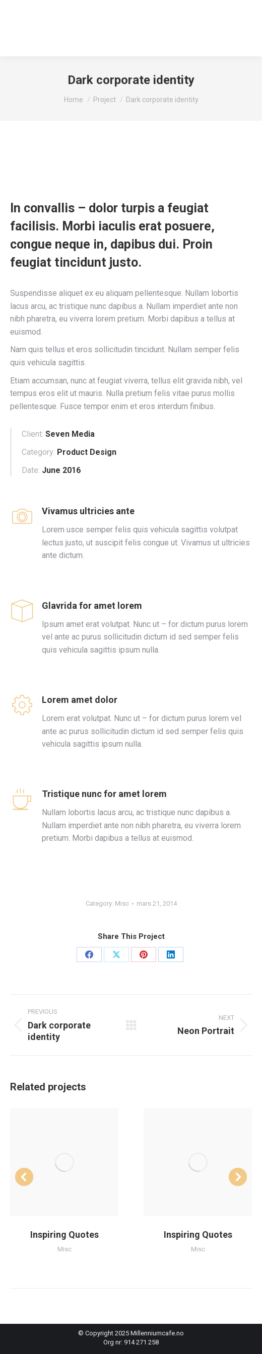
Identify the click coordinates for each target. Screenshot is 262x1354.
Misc (122, 903)
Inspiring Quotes (64, 1234)
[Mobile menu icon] (241, 28)
